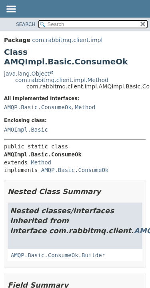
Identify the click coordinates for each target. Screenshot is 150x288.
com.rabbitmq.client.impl (67, 40)
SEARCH (26, 24)
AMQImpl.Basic (26, 129)
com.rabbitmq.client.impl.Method (61, 80)
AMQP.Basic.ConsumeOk (38, 107)
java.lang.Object (27, 73)
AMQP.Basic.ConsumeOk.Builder (58, 255)
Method (85, 107)
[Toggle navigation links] (11, 9)
